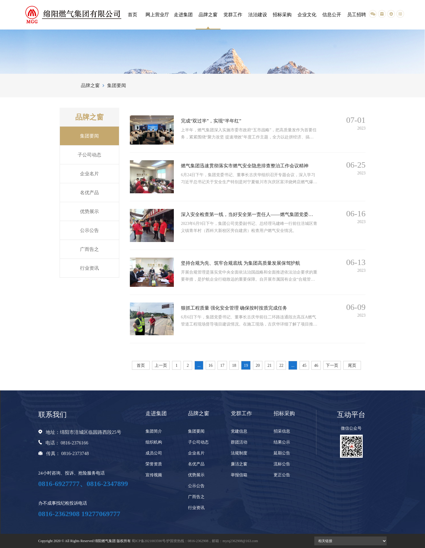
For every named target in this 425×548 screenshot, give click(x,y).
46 (316, 365)
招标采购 (282, 14)
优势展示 (89, 211)
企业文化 (307, 14)
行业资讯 (89, 268)
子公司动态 (89, 154)
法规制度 (239, 453)
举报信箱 (239, 475)
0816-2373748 (75, 453)
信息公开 (331, 14)
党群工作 (232, 14)
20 (258, 365)
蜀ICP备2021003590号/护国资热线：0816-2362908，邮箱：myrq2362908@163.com (195, 541)
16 (210, 365)
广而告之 (89, 249)
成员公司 (154, 453)
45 (304, 365)
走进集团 (183, 14)
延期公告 (282, 453)
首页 (132, 14)
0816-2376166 (74, 442)
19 (246, 365)
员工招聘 (356, 14)
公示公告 (89, 230)
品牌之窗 (208, 14)
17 (222, 365)
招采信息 (282, 431)
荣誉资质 (154, 464)
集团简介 (154, 431)
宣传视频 (154, 475)
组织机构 (154, 442)
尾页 (352, 365)
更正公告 (282, 475)
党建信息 (239, 431)
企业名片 (89, 173)
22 (281, 365)
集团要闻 (89, 135)
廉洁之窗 (239, 464)
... (199, 365)
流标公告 (282, 464)
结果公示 (282, 442)
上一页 (161, 365)
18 (234, 365)
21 (269, 365)
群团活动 (239, 442)
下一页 (332, 365)
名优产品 (89, 192)
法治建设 (257, 14)
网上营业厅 (157, 14)
